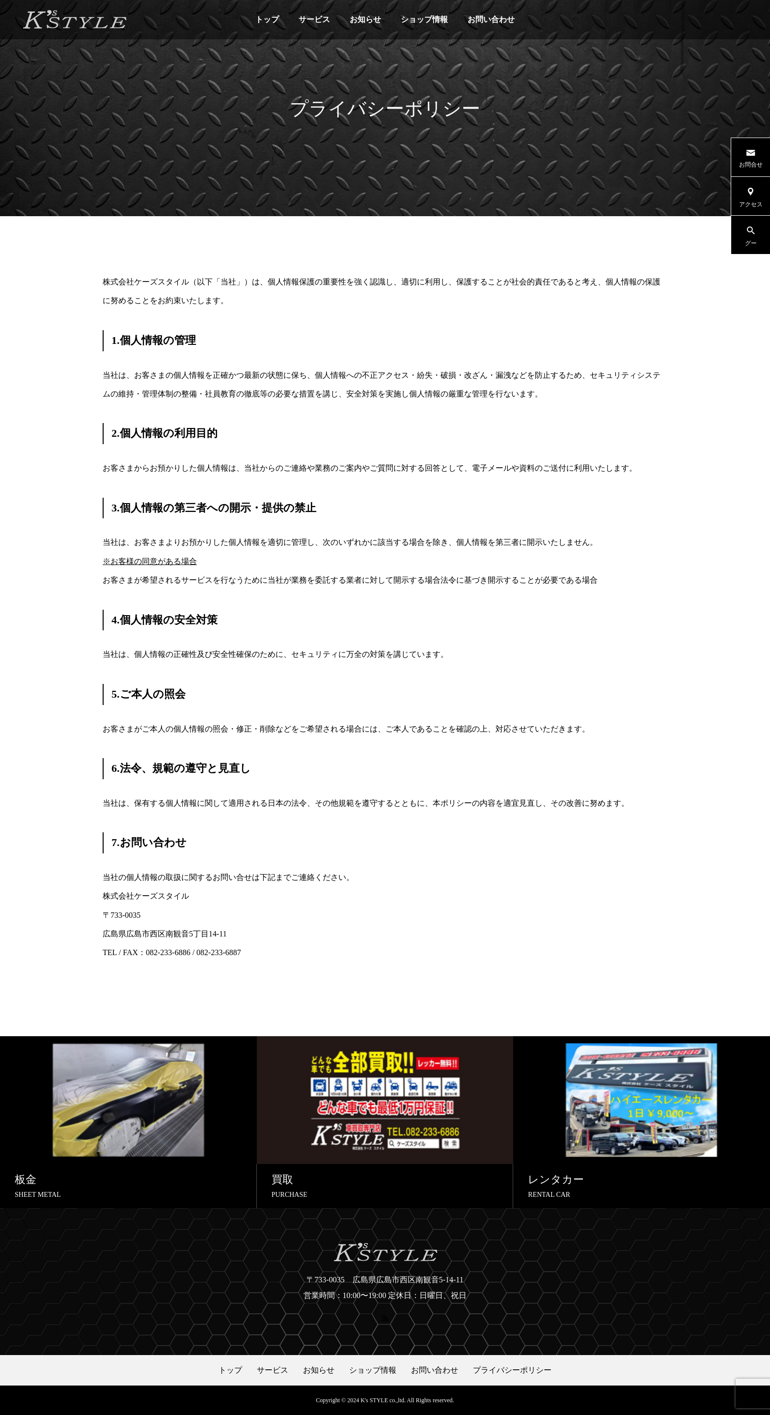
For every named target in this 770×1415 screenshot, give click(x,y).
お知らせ (365, 19)
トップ (267, 19)
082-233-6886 (168, 952)
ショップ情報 (424, 19)
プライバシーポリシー (512, 1370)
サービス (314, 19)
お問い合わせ (491, 19)
